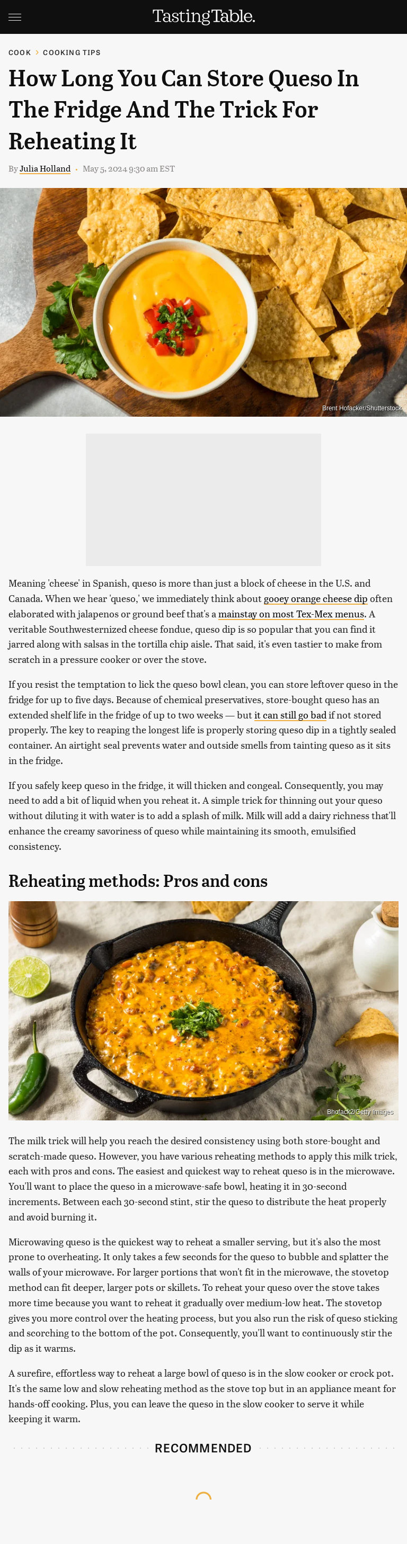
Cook (19, 52)
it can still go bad (290, 714)
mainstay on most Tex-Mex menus (291, 613)
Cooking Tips (71, 52)
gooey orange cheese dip (316, 598)
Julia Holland (45, 168)
